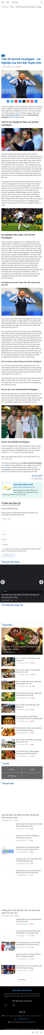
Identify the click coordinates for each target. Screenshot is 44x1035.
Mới (7, 2)
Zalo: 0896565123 (23, 1019)
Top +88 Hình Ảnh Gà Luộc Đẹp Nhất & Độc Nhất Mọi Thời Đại (28, 694)
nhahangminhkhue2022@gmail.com (23, 1022)
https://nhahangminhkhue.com (24, 487)
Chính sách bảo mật (27, 1029)
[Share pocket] (32, 102)
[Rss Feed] (13, 1006)
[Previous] (2, 582)
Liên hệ (37, 1029)
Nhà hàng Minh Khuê (23, 484)
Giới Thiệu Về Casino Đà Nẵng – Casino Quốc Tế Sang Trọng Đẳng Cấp (29, 717)
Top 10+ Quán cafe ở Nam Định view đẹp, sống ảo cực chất (28, 683)
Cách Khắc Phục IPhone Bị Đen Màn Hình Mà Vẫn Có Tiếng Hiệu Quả (28, 932)
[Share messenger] (36, 102)
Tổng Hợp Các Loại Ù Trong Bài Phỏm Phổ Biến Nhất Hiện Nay (29, 860)
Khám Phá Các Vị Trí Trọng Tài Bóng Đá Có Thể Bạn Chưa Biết (28, 955)
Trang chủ (4, 7)
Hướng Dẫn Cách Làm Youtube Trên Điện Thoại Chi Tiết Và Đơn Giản (28, 872)
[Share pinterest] (16, 102)
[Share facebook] (8, 102)
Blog (12, 7)
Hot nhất (15, 2)
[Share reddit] (28, 102)
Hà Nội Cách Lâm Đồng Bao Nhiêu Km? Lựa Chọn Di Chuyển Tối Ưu (28, 848)
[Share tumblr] (24, 102)
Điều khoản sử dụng (12, 1029)
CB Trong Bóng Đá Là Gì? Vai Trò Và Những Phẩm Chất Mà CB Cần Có (28, 944)
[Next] (41, 582)
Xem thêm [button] (22, 980)
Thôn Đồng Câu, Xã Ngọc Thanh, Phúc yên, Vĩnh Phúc (23, 1016)
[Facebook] (5, 1006)
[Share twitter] (12, 102)
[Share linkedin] (20, 102)
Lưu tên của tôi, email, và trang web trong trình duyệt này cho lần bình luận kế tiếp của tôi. (21, 550)
